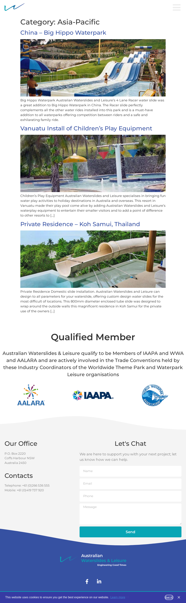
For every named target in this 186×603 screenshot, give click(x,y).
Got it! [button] (169, 597)
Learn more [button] (117, 597)
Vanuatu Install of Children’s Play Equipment (86, 128)
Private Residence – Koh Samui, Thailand (80, 224)
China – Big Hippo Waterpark (63, 32)
